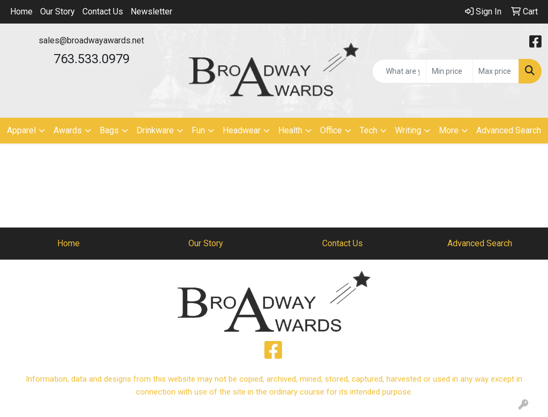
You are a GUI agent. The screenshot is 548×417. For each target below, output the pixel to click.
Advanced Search (508, 130)
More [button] (449, 130)
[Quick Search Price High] (496, 71)
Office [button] (331, 130)
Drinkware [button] (155, 130)
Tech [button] (368, 130)
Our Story (57, 11)
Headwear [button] (242, 130)
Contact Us (102, 11)
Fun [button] (198, 130)
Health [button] (290, 130)
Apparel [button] (21, 130)
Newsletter (151, 11)
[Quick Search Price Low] (449, 71)
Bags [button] (109, 130)
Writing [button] (408, 130)
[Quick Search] (399, 71)
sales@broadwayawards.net (91, 40)
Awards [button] (68, 130)
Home (21, 11)
